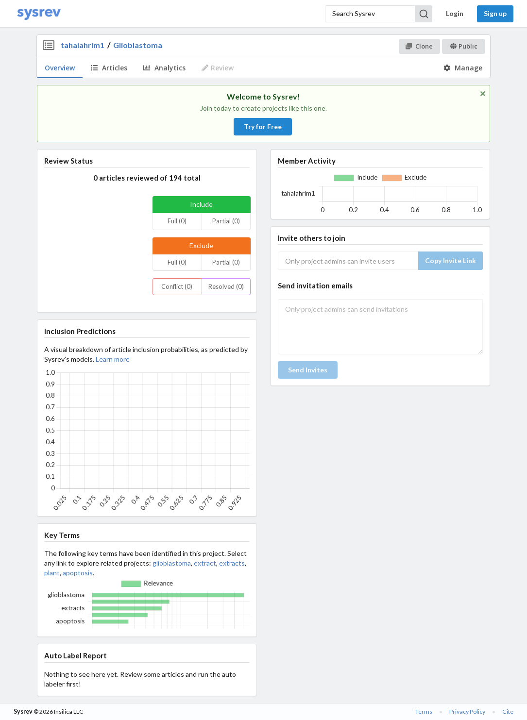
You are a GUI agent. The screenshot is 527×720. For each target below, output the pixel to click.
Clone (419, 46)
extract (205, 563)
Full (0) (177, 221)
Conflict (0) (176, 286)
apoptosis (78, 573)
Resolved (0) (226, 286)
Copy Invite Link (450, 260)
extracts (232, 563)
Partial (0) (226, 221)
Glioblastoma (137, 45)
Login (454, 13)
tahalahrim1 (82, 45)
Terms (423, 711)
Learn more (113, 359)
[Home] (39, 13)
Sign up (495, 13)
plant (52, 573)
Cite (507, 711)
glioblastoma (172, 563)
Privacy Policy (467, 711)
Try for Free (263, 126)
